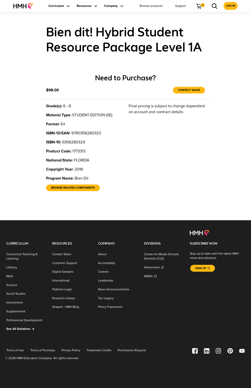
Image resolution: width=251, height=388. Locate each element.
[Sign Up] (202, 268)
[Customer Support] (72, 263)
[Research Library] (72, 298)
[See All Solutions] (26, 329)
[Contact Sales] (189, 90)
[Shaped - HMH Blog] (72, 307)
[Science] (26, 285)
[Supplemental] (26, 311)
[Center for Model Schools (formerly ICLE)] (164, 256)
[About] (118, 254)
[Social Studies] (26, 293)
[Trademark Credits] (99, 350)
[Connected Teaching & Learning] (26, 256)
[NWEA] (164, 276)
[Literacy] (26, 267)
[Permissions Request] (132, 350)
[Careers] (118, 271)
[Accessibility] (118, 263)
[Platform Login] (72, 289)
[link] (24, 6)
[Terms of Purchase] (42, 350)
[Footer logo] (199, 232)
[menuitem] (24, 6)
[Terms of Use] (15, 350)
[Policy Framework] (118, 307)
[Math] (26, 276)
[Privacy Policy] (70, 350)
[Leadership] (118, 280)
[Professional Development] (26, 320)
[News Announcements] (118, 289)
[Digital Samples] (72, 271)
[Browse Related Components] (73, 187)
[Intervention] (26, 302)
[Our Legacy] (118, 298)
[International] (72, 280)
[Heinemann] (164, 267)
